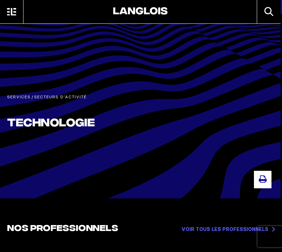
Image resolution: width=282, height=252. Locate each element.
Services (19, 96)
